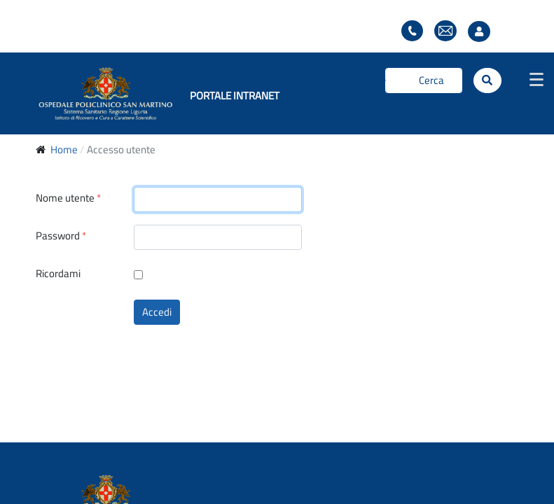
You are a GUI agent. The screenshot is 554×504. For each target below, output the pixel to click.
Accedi (157, 312)
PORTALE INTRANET (234, 96)
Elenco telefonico (412, 31)
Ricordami (58, 273)
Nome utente (68, 198)
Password (61, 236)
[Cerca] (423, 80)
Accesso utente (482, 32)
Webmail (445, 31)
